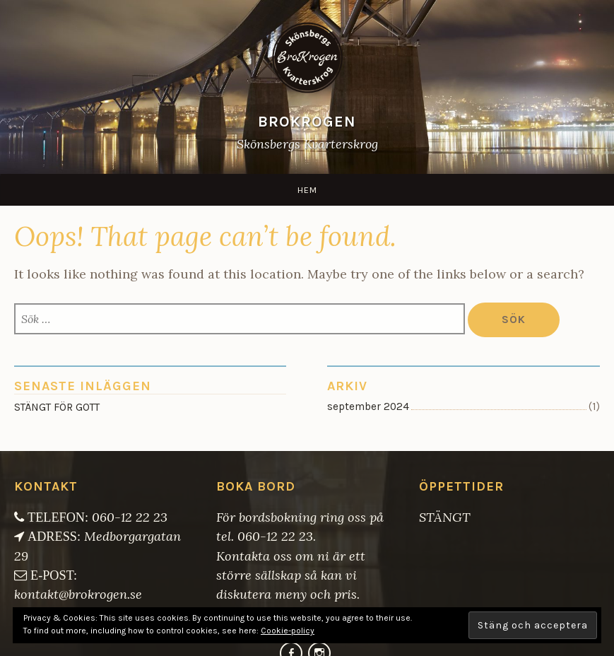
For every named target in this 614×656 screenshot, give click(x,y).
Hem (307, 189)
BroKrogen (307, 121)
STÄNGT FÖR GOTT (57, 407)
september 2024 (368, 406)
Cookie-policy (287, 631)
